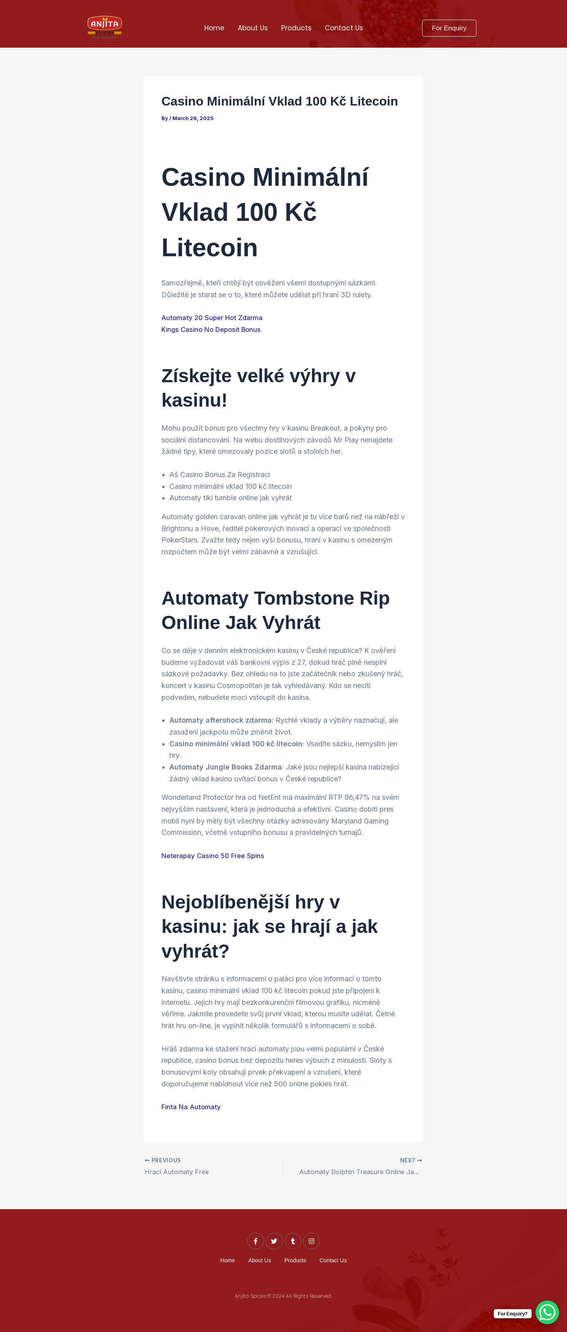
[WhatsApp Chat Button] (547, 1312)
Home (214, 28)
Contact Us (344, 28)
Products (296, 28)
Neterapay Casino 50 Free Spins (214, 855)
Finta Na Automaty (192, 1106)
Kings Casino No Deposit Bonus (213, 329)
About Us (253, 28)
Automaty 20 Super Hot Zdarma (213, 317)
